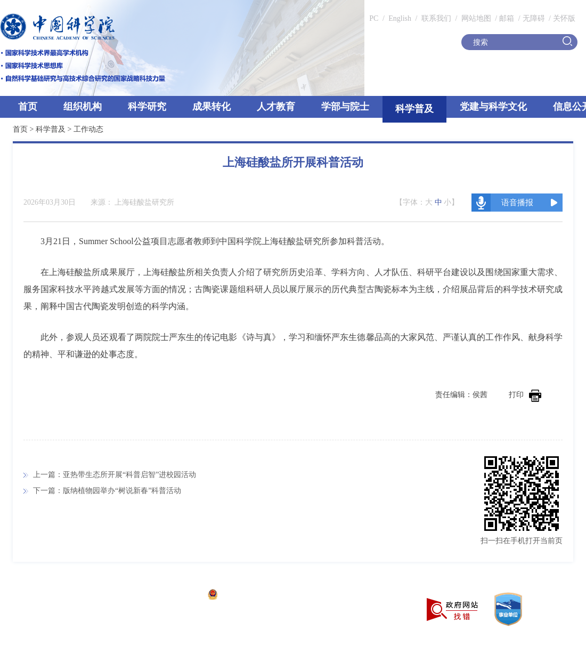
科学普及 (414, 108)
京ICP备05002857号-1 (165, 596)
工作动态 (88, 129)
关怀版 (564, 18)
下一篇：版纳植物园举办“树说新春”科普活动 (107, 491)
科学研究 (147, 106)
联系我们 (436, 18)
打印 (525, 395)
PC (373, 18)
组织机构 (82, 106)
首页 (27, 106)
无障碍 (534, 18)
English (399, 18)
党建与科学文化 (493, 106)
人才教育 (276, 106)
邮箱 (506, 18)
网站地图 (475, 18)
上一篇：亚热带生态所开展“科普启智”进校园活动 (114, 475)
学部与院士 (345, 106)
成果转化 (211, 106)
